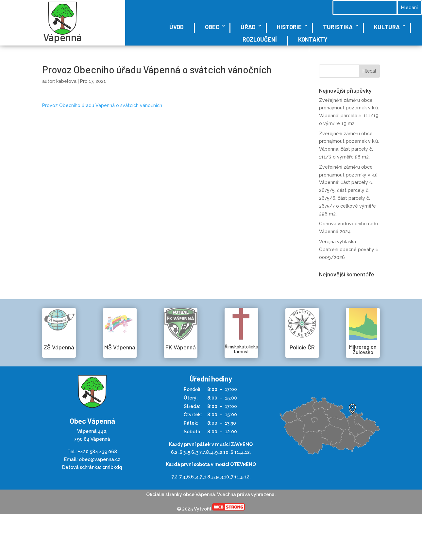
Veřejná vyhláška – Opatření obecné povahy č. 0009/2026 (349, 249)
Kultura (387, 26)
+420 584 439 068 (97, 451)
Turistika (338, 26)
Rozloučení (260, 39)
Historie (289, 26)
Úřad (248, 26)
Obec (212, 26)
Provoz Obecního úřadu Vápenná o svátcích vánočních (102, 105)
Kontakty (313, 39)
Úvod (176, 26)
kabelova (66, 81)
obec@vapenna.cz (99, 459)
